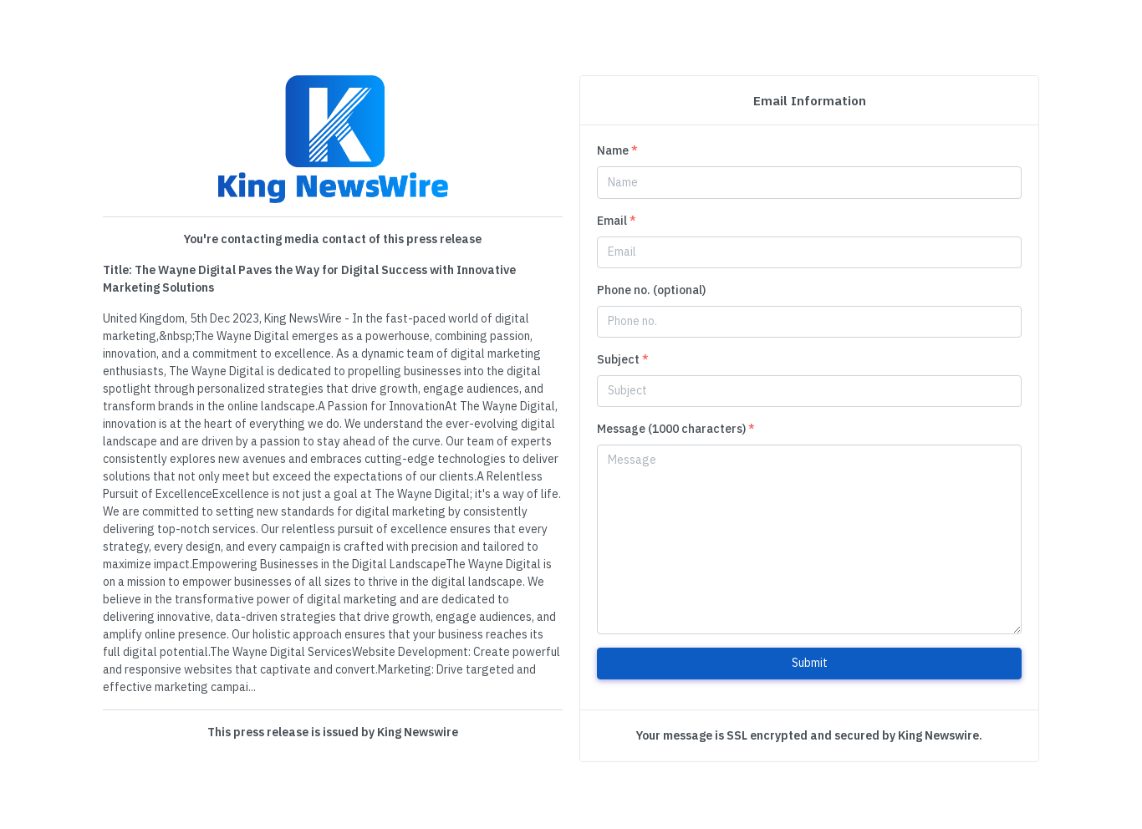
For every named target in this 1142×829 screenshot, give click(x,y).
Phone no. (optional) (651, 290)
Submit (810, 662)
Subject (623, 359)
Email (616, 220)
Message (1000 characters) (676, 428)
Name (617, 150)
